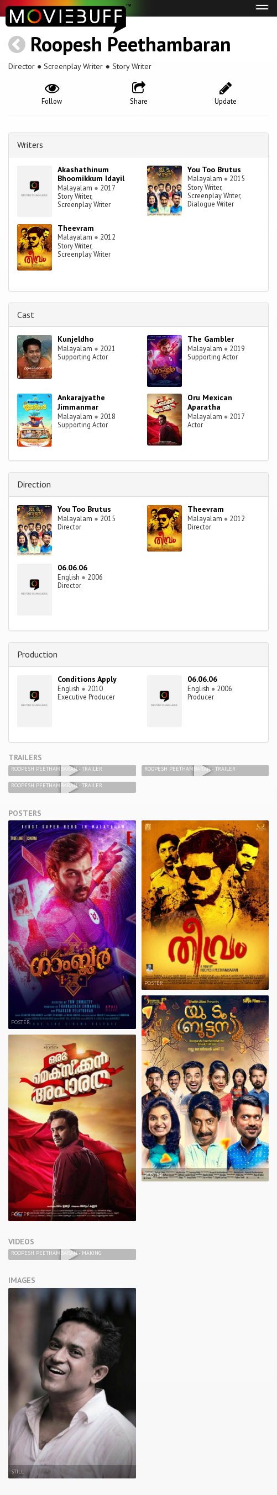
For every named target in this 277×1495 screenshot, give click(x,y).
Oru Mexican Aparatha (209, 402)
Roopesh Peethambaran (130, 44)
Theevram (76, 228)
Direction (34, 484)
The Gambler (210, 339)
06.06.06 (72, 567)
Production (37, 654)
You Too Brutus (214, 169)
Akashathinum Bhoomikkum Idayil (91, 174)
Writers (30, 144)
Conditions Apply (87, 679)
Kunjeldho (75, 339)
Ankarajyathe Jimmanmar (81, 402)
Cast (25, 314)
